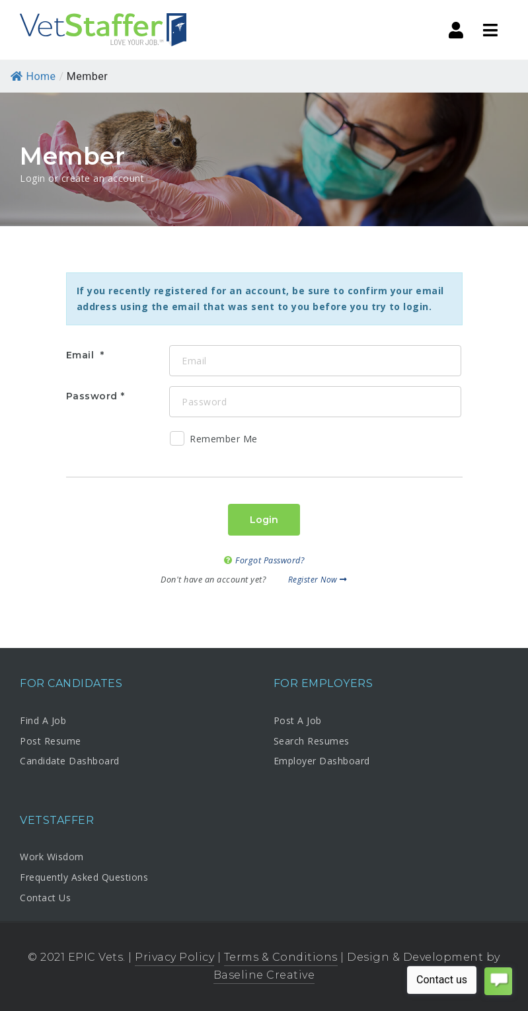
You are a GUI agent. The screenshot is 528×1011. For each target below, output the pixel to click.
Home (33, 76)
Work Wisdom (52, 856)
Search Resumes (312, 741)
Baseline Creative (264, 975)
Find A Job (43, 720)
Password (92, 396)
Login (264, 520)
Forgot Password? (264, 560)
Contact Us (45, 897)
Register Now (318, 579)
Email (81, 355)
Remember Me (214, 440)
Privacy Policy (174, 957)
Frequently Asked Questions (84, 877)
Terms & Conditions (281, 957)
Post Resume (50, 741)
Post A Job (298, 720)
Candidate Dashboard (70, 760)
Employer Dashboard (322, 760)
